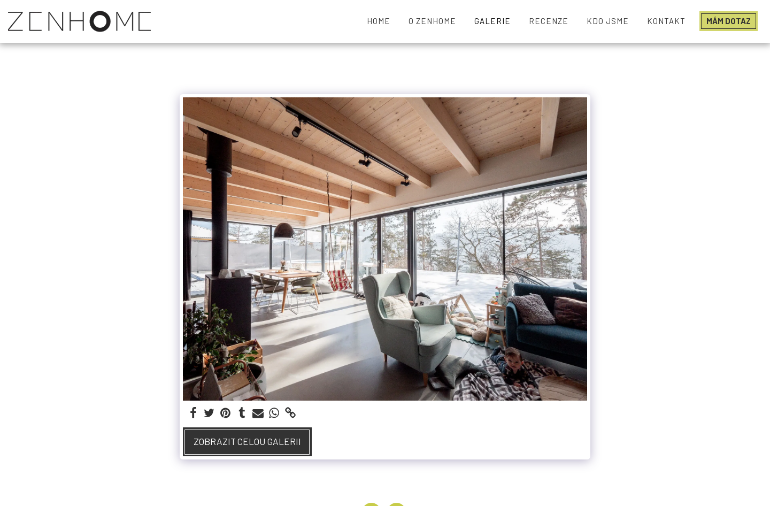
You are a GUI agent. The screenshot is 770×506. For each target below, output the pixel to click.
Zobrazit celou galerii (247, 441)
